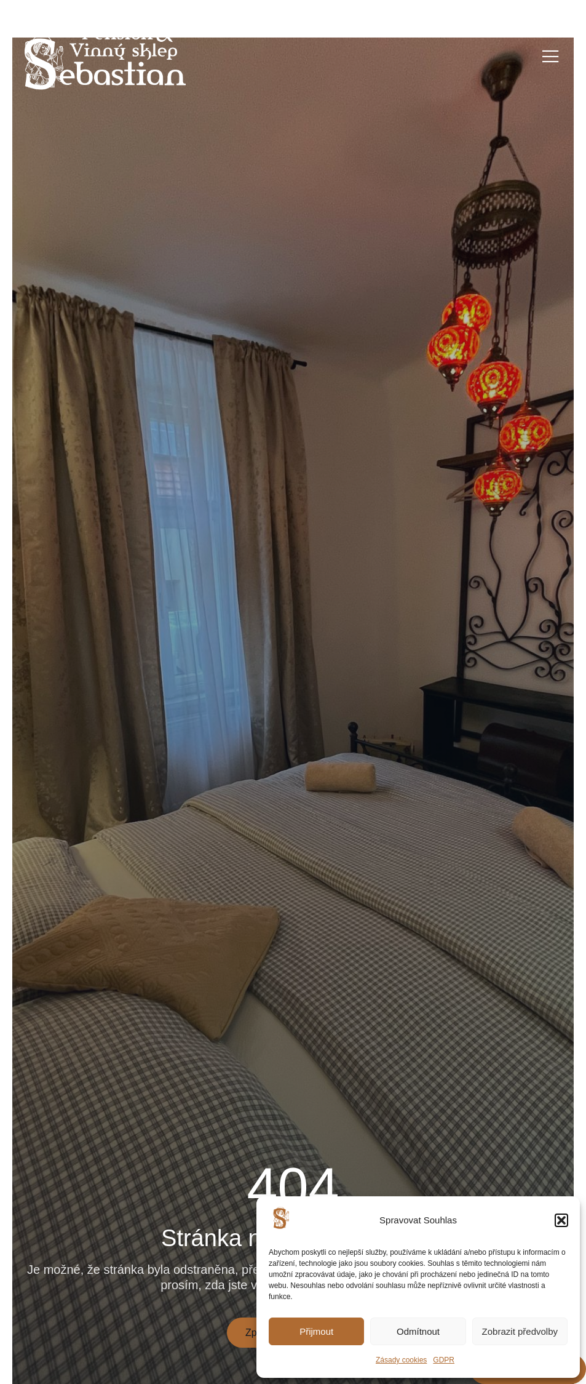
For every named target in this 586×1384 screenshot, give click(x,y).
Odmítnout (418, 1331)
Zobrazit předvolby (520, 1331)
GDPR (443, 1360)
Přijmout (316, 1331)
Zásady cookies (401, 1360)
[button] (561, 1220)
